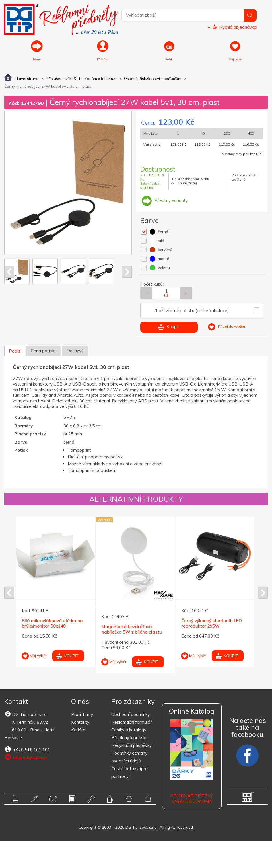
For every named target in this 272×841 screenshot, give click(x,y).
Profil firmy (82, 714)
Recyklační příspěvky (131, 745)
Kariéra (78, 730)
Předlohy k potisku (129, 737)
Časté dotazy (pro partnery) (129, 772)
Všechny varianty (164, 200)
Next (127, 272)
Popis (14, 351)
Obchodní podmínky (130, 714)
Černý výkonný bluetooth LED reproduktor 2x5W (211, 623)
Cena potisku (44, 350)
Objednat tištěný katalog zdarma (191, 798)
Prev (9, 272)
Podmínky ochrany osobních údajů (129, 757)
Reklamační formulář (131, 722)
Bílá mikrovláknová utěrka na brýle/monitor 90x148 (52, 623)
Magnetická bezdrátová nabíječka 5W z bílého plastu (132, 629)
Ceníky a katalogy (128, 730)
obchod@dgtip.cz (25, 757)
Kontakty (80, 722)
